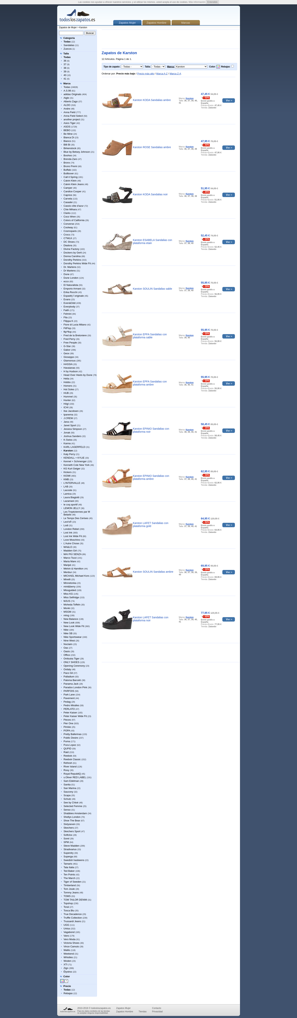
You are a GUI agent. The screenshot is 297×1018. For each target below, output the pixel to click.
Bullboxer (69, 173)
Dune (67, 274)
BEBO (67, 130)
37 (65, 64)
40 (65, 75)
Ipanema (68, 414)
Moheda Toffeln (72, 604)
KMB (66, 479)
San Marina (70, 788)
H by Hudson (71, 371)
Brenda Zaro (70, 159)
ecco (66, 281)
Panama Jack (71, 683)
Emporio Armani (72, 288)
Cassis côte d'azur (74, 205)
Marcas (185, 22)
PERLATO (69, 709)
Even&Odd (70, 303)
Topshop (68, 903)
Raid (66, 752)
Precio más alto (145, 73)
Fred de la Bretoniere (75, 335)
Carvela (68, 198)
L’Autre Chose (71, 543)
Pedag (67, 701)
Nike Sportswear (73, 637)
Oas (66, 647)
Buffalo (67, 169)
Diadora (68, 245)
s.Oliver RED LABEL (75, 777)
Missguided (70, 590)
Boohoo (68, 155)
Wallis (67, 950)
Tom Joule (69, 888)
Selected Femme (73, 806)
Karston (83, 27)
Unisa (67, 928)
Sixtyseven (70, 824)
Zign (66, 968)
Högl (66, 403)
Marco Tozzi (70, 557)
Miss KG (68, 593)
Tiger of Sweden (72, 881)
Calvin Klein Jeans (74, 184)
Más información (197, 2)
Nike (66, 629)
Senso (67, 809)
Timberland (70, 885)
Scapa (67, 795)
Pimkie (67, 727)
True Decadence (73, 914)
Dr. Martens (70, 267)
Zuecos (68, 48)
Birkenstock (70, 148)
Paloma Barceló (72, 680)
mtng (66, 615)
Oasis (67, 651)
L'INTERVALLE (72, 483)
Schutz (67, 799)
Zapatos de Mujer (68, 27)
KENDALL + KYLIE (74, 457)
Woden (67, 960)
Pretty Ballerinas (73, 734)
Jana (66, 421)
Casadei (68, 202)
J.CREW (68, 418)
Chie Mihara (70, 209)
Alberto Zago (71, 101)
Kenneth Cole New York (77, 465)
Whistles (68, 957)
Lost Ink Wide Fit (73, 536)
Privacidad (157, 1011)
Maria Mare (70, 561)
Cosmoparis (70, 231)
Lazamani (69, 501)
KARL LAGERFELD (74, 447)
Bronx (67, 162)
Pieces (67, 719)
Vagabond (69, 932)
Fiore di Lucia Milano (75, 324)
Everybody (69, 306)
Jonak (67, 432)
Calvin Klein (70, 180)
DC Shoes (69, 241)
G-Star (67, 346)
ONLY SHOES (71, 662)
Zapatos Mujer (123, 1008)
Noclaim (68, 644)
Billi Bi (67, 144)
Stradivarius (70, 849)
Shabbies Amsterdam (75, 813)
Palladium (69, 676)
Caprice (68, 195)
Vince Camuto (71, 946)
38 (65, 67)
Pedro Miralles (71, 705)
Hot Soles (69, 389)
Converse (69, 223)
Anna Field (69, 112)
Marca (67, 83)
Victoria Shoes (72, 942)
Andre (67, 108)
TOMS (67, 896)
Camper (68, 187)
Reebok (68, 755)
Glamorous (70, 360)
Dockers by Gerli (73, 252)
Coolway (68, 227)
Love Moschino (72, 539)
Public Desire (71, 737)
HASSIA (68, 364)
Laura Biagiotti (71, 497)
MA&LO (68, 547)
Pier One (68, 723)
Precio (67, 986)
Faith (66, 310)
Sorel (66, 838)
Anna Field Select (73, 115)
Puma (67, 741)
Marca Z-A (175, 73)
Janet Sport (70, 425)
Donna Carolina (72, 256)
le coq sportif (71, 504)
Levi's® (68, 521)
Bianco (67, 141)
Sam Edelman (71, 781)
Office (67, 655)
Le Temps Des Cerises (76, 518)
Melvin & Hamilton (74, 568)
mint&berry (70, 586)
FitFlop (67, 328)
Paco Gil (68, 673)
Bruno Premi (70, 166)
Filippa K (68, 321)
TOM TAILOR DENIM (75, 899)
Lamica (68, 493)
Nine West (69, 640)
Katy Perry (69, 454)
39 (65, 71)
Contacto (156, 1008)
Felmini (68, 313)
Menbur (68, 572)
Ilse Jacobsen (71, 411)
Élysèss (68, 971)
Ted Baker (69, 870)
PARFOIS (69, 691)
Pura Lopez (70, 745)
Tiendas (143, 1011)
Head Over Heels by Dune (78, 375)
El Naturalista (71, 285)
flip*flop (68, 331)
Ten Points (69, 874)
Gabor (67, 349)
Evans (67, 299)
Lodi (66, 525)
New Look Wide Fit (74, 626)
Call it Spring (71, 177)
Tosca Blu (69, 910)
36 (65, 60)
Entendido (212, 2)
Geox (67, 353)
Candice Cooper (72, 191)
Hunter (67, 400)
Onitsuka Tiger (72, 658)
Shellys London (72, 816)
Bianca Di (69, 137)
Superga (68, 856)
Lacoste (68, 490)
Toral (66, 906)
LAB (66, 486)
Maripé (67, 565)
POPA (67, 730)
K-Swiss (68, 439)
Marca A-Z (162, 73)
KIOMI (67, 475)
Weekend (69, 953)
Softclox (68, 834)
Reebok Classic (72, 759)
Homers (68, 385)
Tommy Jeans (71, 892)
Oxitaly (67, 669)
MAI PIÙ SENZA (73, 554)
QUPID (67, 748)
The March (69, 878)
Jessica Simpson (73, 429)
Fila (66, 317)
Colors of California (74, 220)
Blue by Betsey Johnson (77, 151)
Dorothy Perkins (72, 259)
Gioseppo (69, 357)
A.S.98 (67, 90)
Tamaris (68, 863)
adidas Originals (72, 94)
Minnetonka (70, 583)
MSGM (67, 611)
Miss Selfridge (71, 597)
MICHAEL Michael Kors (76, 575)
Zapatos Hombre (156, 22)
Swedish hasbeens (74, 860)
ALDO (67, 105)
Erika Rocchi (70, 292)
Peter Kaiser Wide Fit (75, 716)
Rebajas (68, 993)
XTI (65, 964)
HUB (66, 393)
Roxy (66, 770)
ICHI (66, 407)
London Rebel (71, 529)
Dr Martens (70, 270)
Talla (66, 53)
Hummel (68, 396)
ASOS (67, 126)
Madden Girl (70, 550)
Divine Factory (71, 249)
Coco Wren (70, 216)
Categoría (69, 38)
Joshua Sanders (72, 436)
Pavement (69, 698)
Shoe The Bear (72, 820)
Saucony (68, 791)
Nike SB (68, 633)
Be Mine (68, 133)
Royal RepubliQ (72, 773)
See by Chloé (71, 802)
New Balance (71, 619)
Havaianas (69, 367)
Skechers (69, 827)
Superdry (69, 852)
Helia (66, 378)
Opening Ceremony (74, 665)
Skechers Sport (72, 831)
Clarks (67, 213)
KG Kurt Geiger (72, 468)
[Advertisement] (171, 39)
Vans (66, 935)
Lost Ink (68, 532)
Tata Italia (69, 867)
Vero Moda (70, 939)
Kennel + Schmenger (75, 461)
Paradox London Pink (75, 687)
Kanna (67, 443)
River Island (70, 766)
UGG (66, 924)
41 (65, 78)
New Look (69, 622)
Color (66, 976)
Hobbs (67, 382)
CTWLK (68, 238)
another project (72, 119)
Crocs (67, 234)
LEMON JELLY (72, 508)
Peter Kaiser (70, 712)
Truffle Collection (73, 917)
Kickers (68, 472)
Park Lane (69, 694)
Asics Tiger (70, 123)
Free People (70, 342)
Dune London (71, 277)
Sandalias (69, 45)
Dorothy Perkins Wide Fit (77, 263)
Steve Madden (72, 845)
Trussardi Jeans (72, 921)
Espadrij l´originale (74, 295)
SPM (66, 842)
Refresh (68, 763)
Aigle (66, 97)
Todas (67, 87)
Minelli (67, 579)
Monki (67, 608)
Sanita (67, 784)
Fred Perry (69, 339)
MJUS (67, 601)
